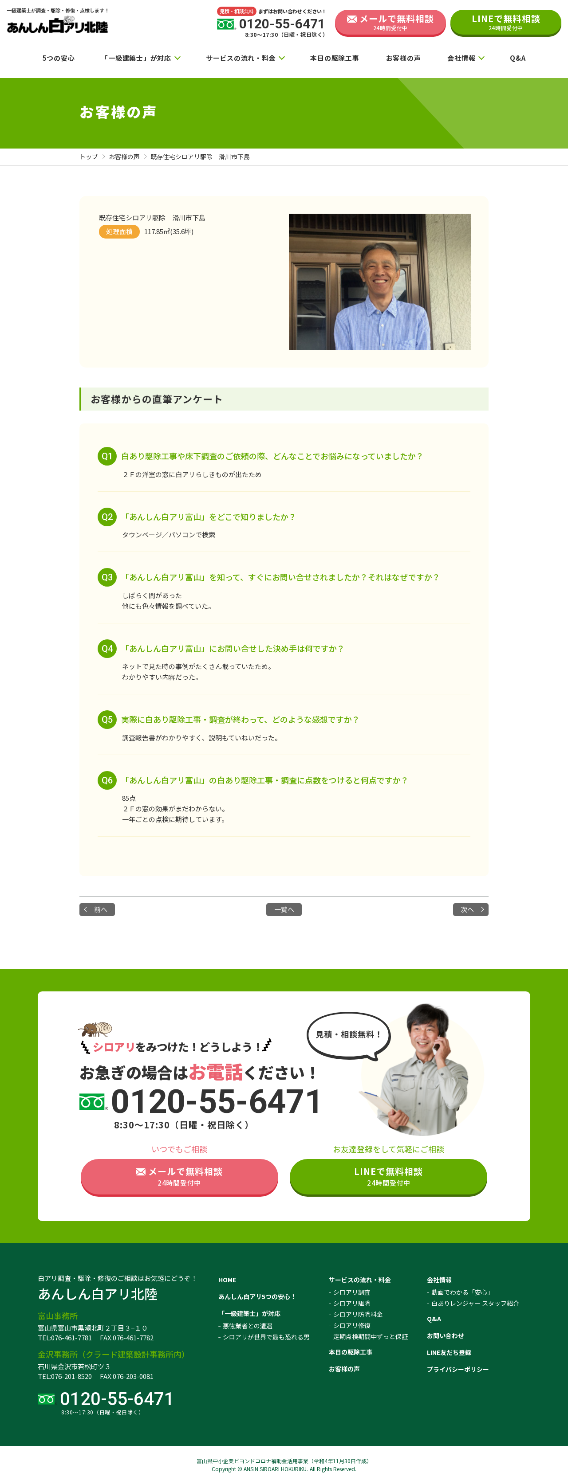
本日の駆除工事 (334, 58)
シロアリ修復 (352, 1325)
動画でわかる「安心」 (462, 1292)
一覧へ (284, 909)
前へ (100, 909)
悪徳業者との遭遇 (247, 1325)
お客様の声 (403, 58)
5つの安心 (59, 58)
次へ (467, 909)
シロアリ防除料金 (358, 1314)
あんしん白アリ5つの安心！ (257, 1296)
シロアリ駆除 (352, 1303)
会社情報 (461, 58)
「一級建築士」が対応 (136, 58)
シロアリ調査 (352, 1292)
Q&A (517, 58)
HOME (227, 1279)
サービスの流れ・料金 (241, 58)
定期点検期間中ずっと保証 (370, 1336)
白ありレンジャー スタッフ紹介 (475, 1303)
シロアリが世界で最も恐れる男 (266, 1336)
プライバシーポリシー (458, 1369)
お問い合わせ (445, 1335)
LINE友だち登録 (449, 1352)
